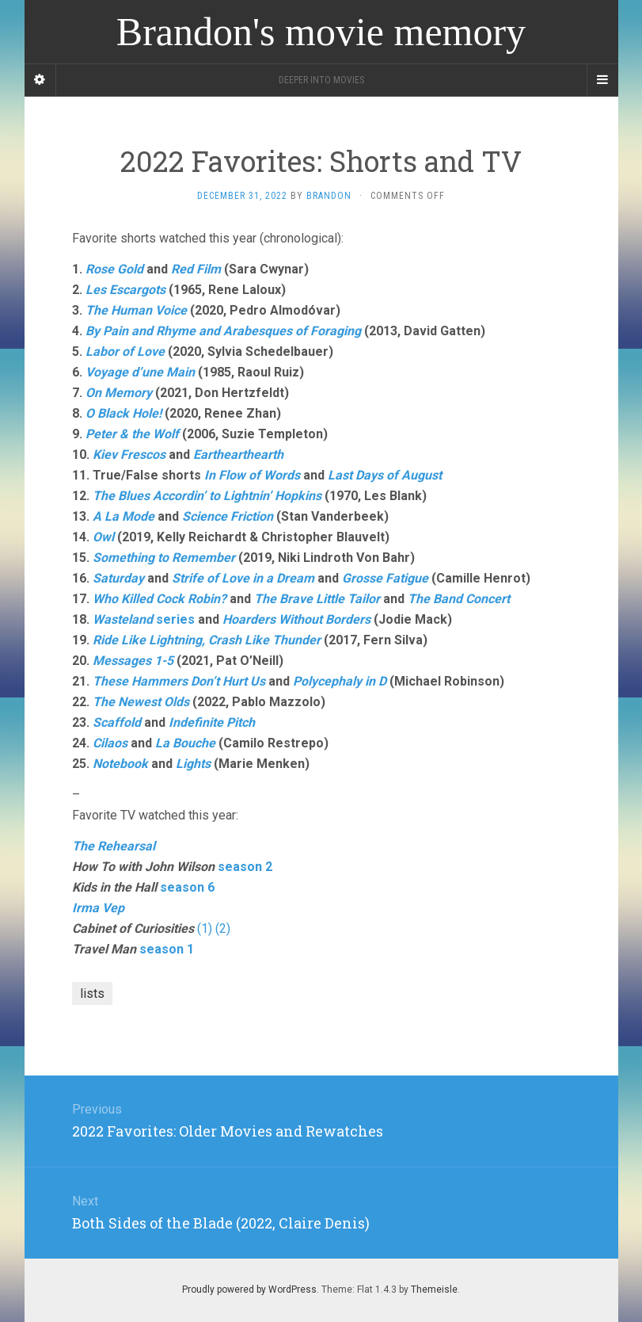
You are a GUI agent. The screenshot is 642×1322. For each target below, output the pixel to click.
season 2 (245, 866)
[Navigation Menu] (602, 80)
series (174, 619)
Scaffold (117, 722)
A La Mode (123, 516)
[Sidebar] (40, 80)
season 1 (166, 949)
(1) (204, 928)
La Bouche (185, 743)
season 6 (187, 887)
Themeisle (434, 1289)
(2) (222, 928)
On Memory (118, 392)
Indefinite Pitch (212, 722)
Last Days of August (385, 475)
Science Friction (227, 516)
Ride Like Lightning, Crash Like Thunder (207, 640)
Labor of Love (125, 351)
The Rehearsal (113, 846)
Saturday (118, 578)
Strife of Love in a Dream (243, 578)
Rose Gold (114, 269)
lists (92, 993)
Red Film (196, 269)
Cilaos (110, 743)
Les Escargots (125, 289)
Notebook (120, 763)
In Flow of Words (252, 475)
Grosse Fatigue (385, 578)
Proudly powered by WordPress (249, 1289)
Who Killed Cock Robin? (159, 598)
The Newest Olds (141, 701)
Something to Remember (164, 557)
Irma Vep (98, 907)
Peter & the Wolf (132, 433)
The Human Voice (136, 310)
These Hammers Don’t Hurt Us (179, 681)
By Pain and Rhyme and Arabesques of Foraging (223, 330)
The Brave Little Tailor (317, 598)
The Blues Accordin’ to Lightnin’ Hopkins (207, 495)
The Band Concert (459, 598)
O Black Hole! (123, 413)
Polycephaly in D (339, 681)
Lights (193, 763)
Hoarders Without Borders (296, 619)
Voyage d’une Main (140, 372)
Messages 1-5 (133, 660)
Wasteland (123, 619)
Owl (103, 536)
